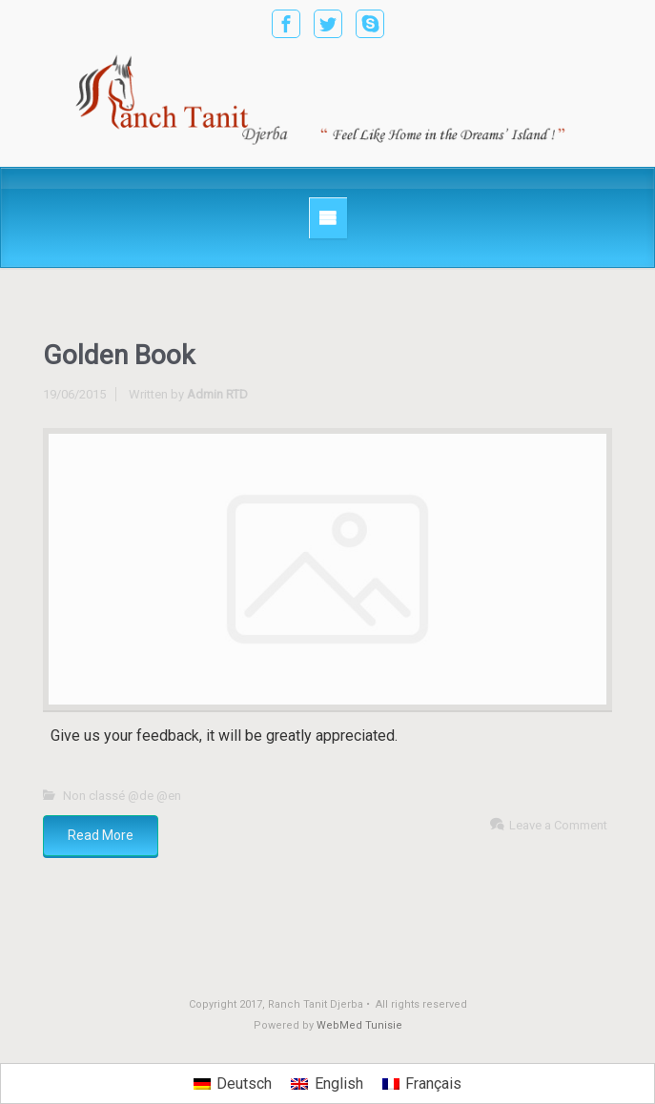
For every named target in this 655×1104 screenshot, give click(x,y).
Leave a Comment (558, 825)
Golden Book (118, 355)
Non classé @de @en (122, 795)
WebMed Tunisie (359, 1025)
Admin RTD (217, 394)
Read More (100, 835)
